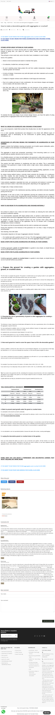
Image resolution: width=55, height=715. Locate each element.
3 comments (26, 29)
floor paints (4, 655)
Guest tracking (19, 654)
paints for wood (5, 659)
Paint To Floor (13, 29)
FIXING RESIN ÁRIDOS (7, 514)
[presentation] (11, 616)
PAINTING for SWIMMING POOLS (6, 663)
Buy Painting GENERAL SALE (34, 656)
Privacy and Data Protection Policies (34, 663)
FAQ (30, 669)
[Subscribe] (15, 636)
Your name (3, 594)
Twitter (4, 481)
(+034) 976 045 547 (48, 659)
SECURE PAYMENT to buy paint (34, 666)
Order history (18, 652)
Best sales (9, 1)
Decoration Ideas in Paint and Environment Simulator (34, 673)
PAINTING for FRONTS (7, 653)
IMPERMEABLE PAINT (7, 661)
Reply (2, 537)
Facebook (12, 481)
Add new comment (48, 621)
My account (18, 650)
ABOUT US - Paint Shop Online (34, 659)
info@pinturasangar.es (48, 663)
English (51, 1)
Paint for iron (5, 657)
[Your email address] (7, 636)
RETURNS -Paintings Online (34, 653)
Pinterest (20, 481)
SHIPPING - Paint (33, 650)
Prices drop (3, 1)
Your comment (4, 600)
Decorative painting (7, 651)
